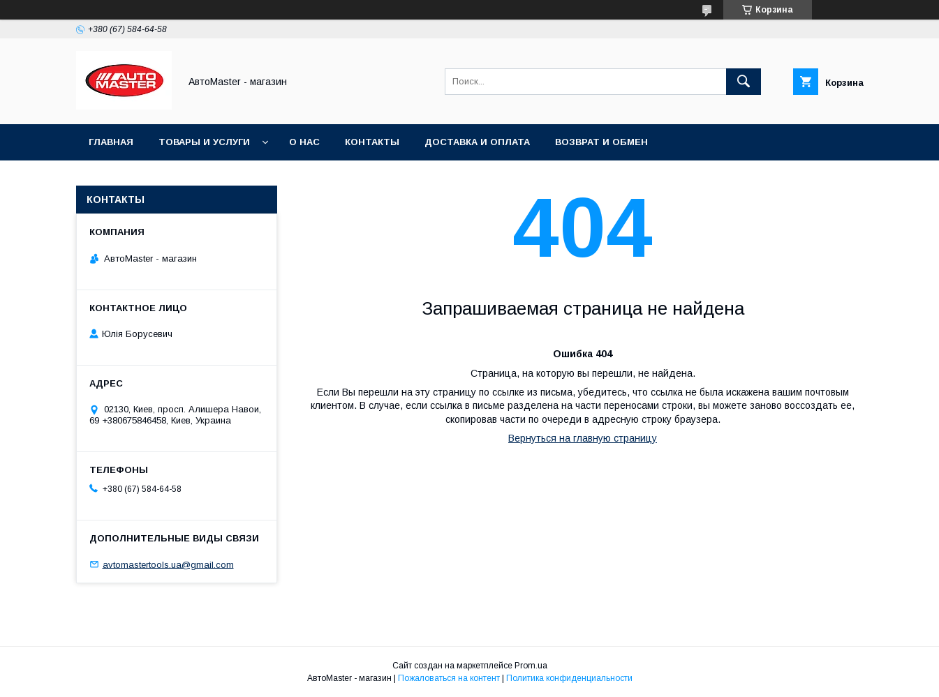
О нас (304, 142)
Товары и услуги (204, 142)
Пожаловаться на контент (449, 678)
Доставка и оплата (477, 142)
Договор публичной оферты (373, 178)
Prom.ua (531, 665)
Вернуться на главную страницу (582, 438)
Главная (111, 142)
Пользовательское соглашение (178, 178)
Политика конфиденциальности (569, 678)
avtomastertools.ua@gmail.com (168, 564)
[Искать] (743, 81)
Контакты (372, 142)
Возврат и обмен (601, 142)
